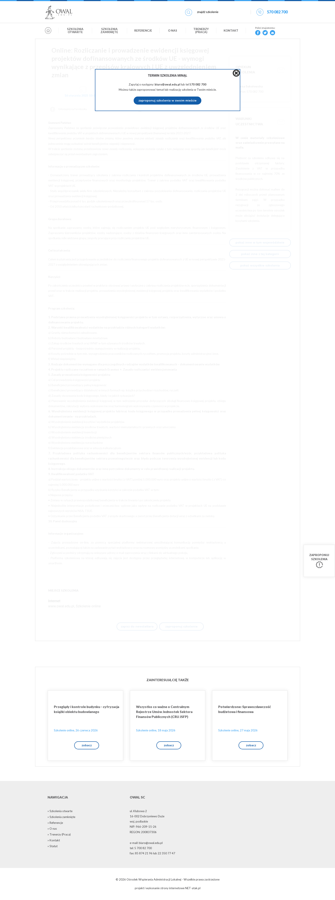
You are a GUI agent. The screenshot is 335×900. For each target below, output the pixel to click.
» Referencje (55, 824)
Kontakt (231, 31)
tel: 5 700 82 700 (141, 849)
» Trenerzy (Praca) (59, 835)
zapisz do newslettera (137, 626)
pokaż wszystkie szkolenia (260, 265)
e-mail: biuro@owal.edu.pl (146, 844)
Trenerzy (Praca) (201, 31)
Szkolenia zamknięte (109, 31)
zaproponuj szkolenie (181, 626)
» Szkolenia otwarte (60, 812)
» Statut (53, 847)
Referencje (143, 31)
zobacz (87, 746)
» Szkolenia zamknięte (61, 818)
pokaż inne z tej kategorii (260, 254)
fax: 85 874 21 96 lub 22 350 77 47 (152, 854)
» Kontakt (54, 841)
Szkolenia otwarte (75, 31)
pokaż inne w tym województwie (260, 242)
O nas (172, 31)
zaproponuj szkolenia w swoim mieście (167, 100)
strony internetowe (172, 889)
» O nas (52, 829)
